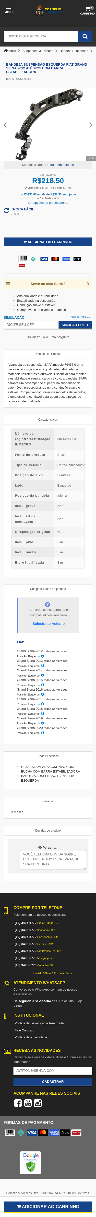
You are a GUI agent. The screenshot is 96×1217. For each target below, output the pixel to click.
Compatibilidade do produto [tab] (48, 589)
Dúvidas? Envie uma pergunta (48, 337)
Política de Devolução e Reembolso (40, 1023)
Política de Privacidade (31, 1037)
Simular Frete (75, 325)
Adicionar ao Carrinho (48, 242)
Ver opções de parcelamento (48, 203)
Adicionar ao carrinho (48, 1206)
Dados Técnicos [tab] (48, 756)
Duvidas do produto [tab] (48, 830)
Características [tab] (48, 419)
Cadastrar (53, 1082)
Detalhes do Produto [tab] (48, 354)
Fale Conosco (24, 1030)
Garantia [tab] (48, 801)
